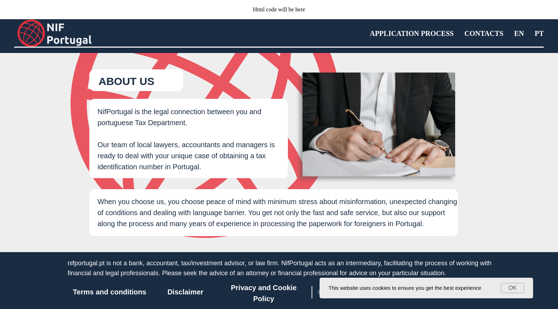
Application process (412, 33)
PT (539, 33)
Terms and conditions (109, 292)
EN (519, 33)
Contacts (484, 33)
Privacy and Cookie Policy (264, 293)
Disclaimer (185, 292)
